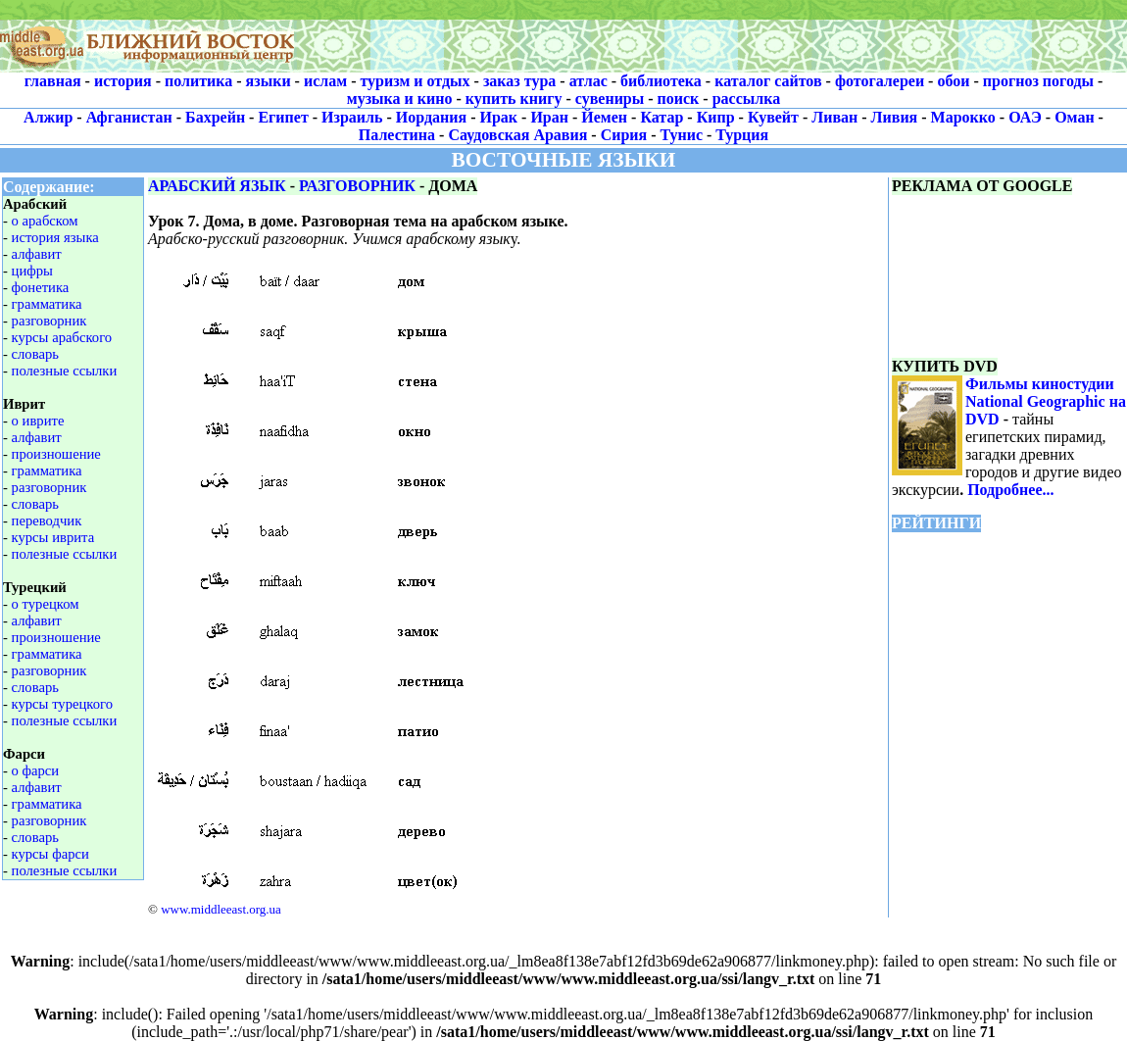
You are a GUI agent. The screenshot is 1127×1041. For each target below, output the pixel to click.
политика (198, 81)
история (123, 81)
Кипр (716, 117)
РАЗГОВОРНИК (357, 185)
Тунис (682, 134)
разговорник (49, 320)
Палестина (397, 134)
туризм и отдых (414, 81)
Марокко (963, 117)
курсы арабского (62, 337)
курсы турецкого (62, 704)
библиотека (661, 81)
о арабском (45, 220)
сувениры (609, 98)
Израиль (351, 117)
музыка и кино (400, 98)
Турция (741, 134)
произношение (56, 454)
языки (268, 81)
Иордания (431, 117)
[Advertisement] (710, 36)
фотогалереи (879, 81)
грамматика (47, 304)
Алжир (48, 117)
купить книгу (514, 98)
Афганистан (129, 117)
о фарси (36, 770)
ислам (325, 81)
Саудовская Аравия (517, 134)
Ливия (894, 117)
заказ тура (519, 81)
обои (953, 81)
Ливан (834, 117)
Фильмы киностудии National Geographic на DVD (1045, 401)
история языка (55, 237)
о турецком (45, 604)
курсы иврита (53, 537)
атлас (588, 81)
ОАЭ (1025, 117)
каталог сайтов (767, 81)
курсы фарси (50, 854)
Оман (1074, 117)
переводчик (47, 520)
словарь (35, 354)
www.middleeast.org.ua (221, 909)
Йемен (604, 117)
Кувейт (773, 117)
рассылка (746, 98)
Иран (549, 117)
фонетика (41, 287)
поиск (679, 98)
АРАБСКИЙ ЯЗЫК (217, 185)
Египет (283, 117)
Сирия (624, 134)
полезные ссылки (65, 370)
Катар (661, 117)
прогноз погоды (1038, 81)
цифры (32, 270)
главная (52, 81)
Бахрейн (215, 117)
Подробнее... (1010, 489)
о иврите (38, 420)
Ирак (499, 117)
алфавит (37, 254)
